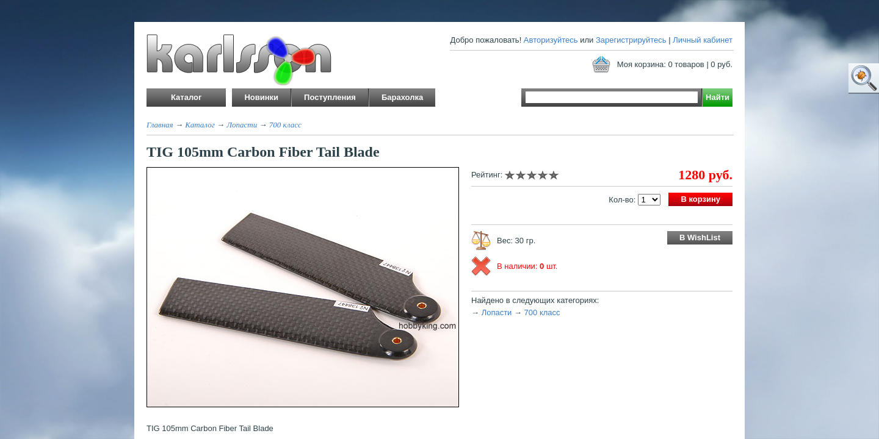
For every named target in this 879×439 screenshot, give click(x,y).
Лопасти (241, 124)
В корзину (700, 199)
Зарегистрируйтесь (631, 40)
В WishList (699, 237)
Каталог (200, 124)
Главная (159, 124)
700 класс (285, 124)
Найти (717, 97)
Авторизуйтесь (551, 40)
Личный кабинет (703, 40)
